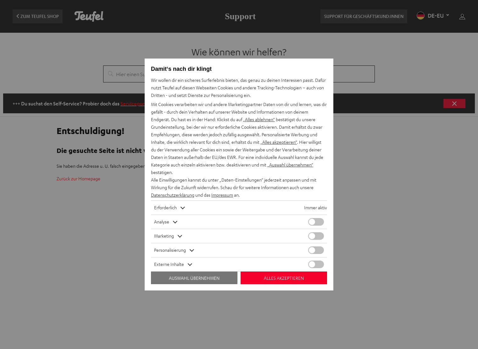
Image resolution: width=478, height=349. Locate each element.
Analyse (161, 221)
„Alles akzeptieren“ (278, 142)
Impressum (222, 195)
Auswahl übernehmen (194, 278)
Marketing (164, 236)
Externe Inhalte (169, 264)
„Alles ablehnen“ (259, 119)
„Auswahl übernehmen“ (290, 164)
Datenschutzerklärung (172, 195)
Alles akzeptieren (284, 278)
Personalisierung (170, 250)
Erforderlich (165, 207)
